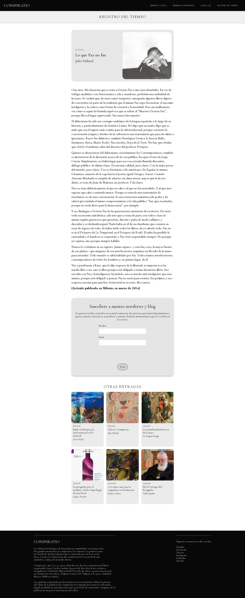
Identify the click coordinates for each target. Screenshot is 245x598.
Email (101, 337)
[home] (17, 5)
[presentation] (122, 355)
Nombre (103, 325)
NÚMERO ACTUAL (158, 5)
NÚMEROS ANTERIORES (183, 5)
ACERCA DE (205, 5)
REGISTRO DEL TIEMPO (227, 5)
